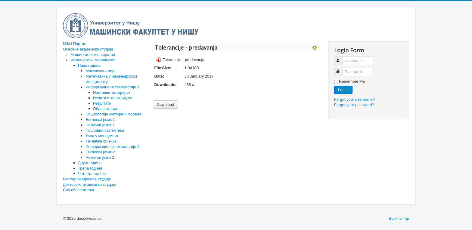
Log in (343, 89)
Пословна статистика (104, 130)
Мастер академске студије (87, 179)
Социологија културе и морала (113, 114)
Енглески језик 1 (100, 119)
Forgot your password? (354, 105)
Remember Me (352, 81)
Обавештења (105, 108)
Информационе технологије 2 (112, 146)
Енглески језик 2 (100, 152)
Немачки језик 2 (99, 157)
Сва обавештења (78, 190)
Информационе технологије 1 (112, 87)
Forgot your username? (354, 99)
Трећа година (90, 168)
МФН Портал (74, 43)
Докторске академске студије (89, 184)
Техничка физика (100, 141)
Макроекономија (100, 71)
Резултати (102, 103)
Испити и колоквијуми (112, 98)
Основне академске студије (88, 49)
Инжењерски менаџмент (92, 60)
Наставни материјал (111, 92)
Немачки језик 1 (99, 125)
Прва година (89, 65)
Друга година (89, 163)
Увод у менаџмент (102, 135)
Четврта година (92, 173)
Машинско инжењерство (92, 54)
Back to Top (399, 218)
